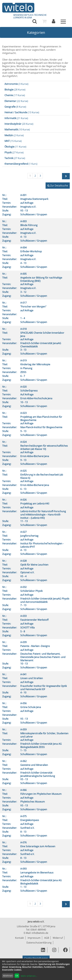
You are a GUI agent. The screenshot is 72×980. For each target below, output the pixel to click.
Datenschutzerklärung (39, 942)
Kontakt (19, 937)
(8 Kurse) (15, 106)
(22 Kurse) (16, 101)
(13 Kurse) (21, 112)
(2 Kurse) (14, 135)
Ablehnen (8, 975)
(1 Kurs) (20, 163)
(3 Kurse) (16, 84)
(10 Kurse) (17, 129)
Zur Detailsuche (57, 185)
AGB (46, 937)
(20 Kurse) (18, 123)
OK (16, 975)
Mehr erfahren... (29, 975)
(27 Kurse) (14, 152)
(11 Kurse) (15, 146)
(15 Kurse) (13, 141)
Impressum (34, 937)
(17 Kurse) (14, 95)
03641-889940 (38, 929)
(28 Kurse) (14, 89)
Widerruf (58, 937)
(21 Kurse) (16, 118)
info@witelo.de (40, 933)
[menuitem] (34, 21)
